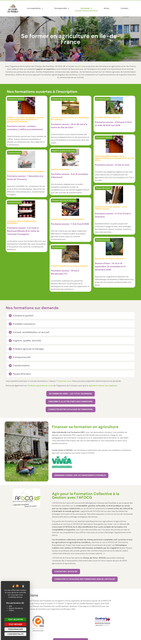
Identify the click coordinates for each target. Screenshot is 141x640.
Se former (86, 8)
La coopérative (35, 8)
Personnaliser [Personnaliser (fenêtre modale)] (15, 629)
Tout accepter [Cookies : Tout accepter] (15, 619)
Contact (124, 8)
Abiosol (77, 66)
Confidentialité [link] (15, 634)
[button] (70, 315)
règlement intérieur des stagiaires (102, 385)
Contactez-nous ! (64, 381)
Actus (106, 8)
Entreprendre (61, 8)
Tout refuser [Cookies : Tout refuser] (15, 624)
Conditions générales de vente (40, 385)
